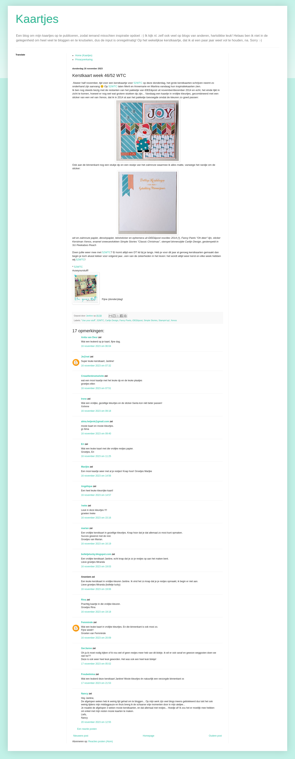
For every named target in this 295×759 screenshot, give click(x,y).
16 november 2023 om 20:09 (96, 637)
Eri (83, 444)
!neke (84, 505)
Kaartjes (37, 18)
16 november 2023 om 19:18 (96, 611)
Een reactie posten (87, 729)
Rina (83, 599)
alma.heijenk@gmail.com (95, 421)
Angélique (87, 486)
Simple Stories (150, 320)
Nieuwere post (80, 735)
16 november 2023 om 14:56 (96, 475)
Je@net (85, 356)
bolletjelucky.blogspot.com (96, 554)
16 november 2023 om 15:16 (96, 517)
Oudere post (215, 735)
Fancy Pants (125, 320)
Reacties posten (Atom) (100, 741)
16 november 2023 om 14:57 (96, 495)
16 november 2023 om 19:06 (96, 589)
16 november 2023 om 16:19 (96, 543)
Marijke (85, 466)
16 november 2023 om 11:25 (96, 456)
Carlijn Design (111, 320)
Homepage (148, 735)
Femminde (87, 622)
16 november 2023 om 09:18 (96, 411)
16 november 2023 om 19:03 (96, 566)
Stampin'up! (164, 320)
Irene (84, 398)
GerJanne (86, 648)
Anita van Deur (89, 337)
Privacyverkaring (84, 59)
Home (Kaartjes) (83, 55)
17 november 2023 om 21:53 (96, 683)
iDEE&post (137, 320)
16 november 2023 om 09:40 (96, 433)
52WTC (138, 82)
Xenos (174, 320)
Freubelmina (88, 674)
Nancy (84, 693)
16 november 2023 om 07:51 (96, 388)
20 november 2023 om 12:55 (96, 722)
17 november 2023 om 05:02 (96, 663)
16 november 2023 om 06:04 (96, 346)
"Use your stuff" (88, 320)
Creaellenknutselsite (92, 376)
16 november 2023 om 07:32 (96, 365)
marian (85, 528)
